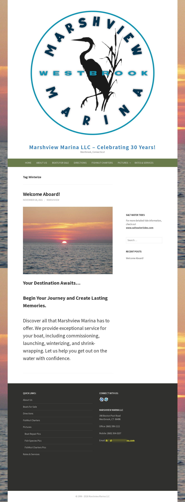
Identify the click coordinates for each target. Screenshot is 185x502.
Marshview (53, 199)
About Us (41, 162)
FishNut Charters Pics (35, 447)
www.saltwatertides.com (139, 227)
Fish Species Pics (33, 440)
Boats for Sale (60, 162)
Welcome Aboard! (41, 194)
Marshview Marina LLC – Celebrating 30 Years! (92, 147)
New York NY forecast (120, 479)
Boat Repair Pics (33, 433)
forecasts (147, 205)
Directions (80, 162)
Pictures (123, 162)
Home (28, 162)
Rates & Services (144, 162)
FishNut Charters (102, 162)
